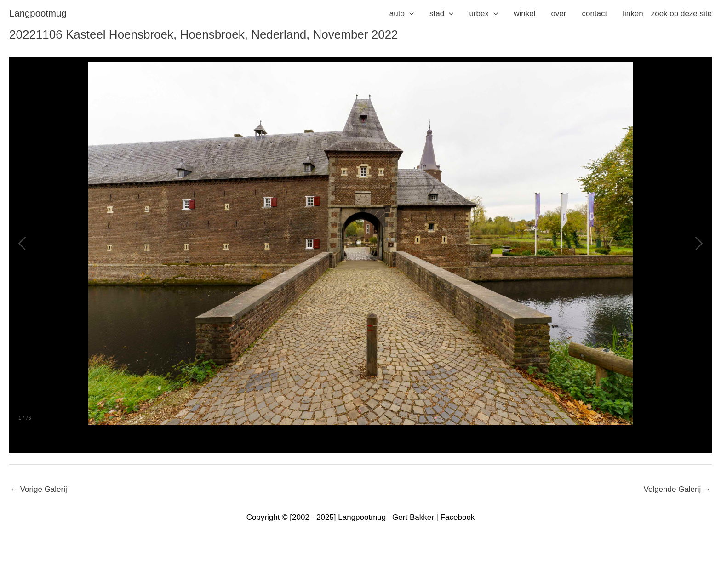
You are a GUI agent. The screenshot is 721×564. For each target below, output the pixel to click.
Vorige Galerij (38, 489)
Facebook (458, 517)
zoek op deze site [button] (681, 13)
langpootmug (38, 13)
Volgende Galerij (677, 489)
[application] (409, 14)
